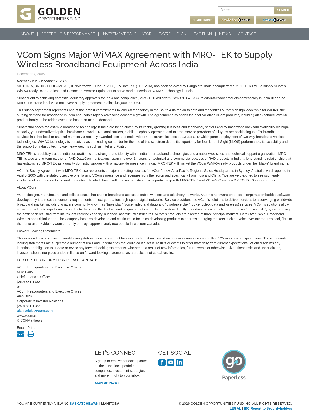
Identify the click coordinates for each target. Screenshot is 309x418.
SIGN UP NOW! (107, 383)
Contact (247, 34)
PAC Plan (203, 34)
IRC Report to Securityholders (268, 408)
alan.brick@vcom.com (35, 311)
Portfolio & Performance (68, 34)
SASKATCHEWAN (84, 403)
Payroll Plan (173, 34)
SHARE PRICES (203, 20)
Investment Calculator (127, 34)
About (27, 34)
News (225, 34)
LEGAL (235, 408)
